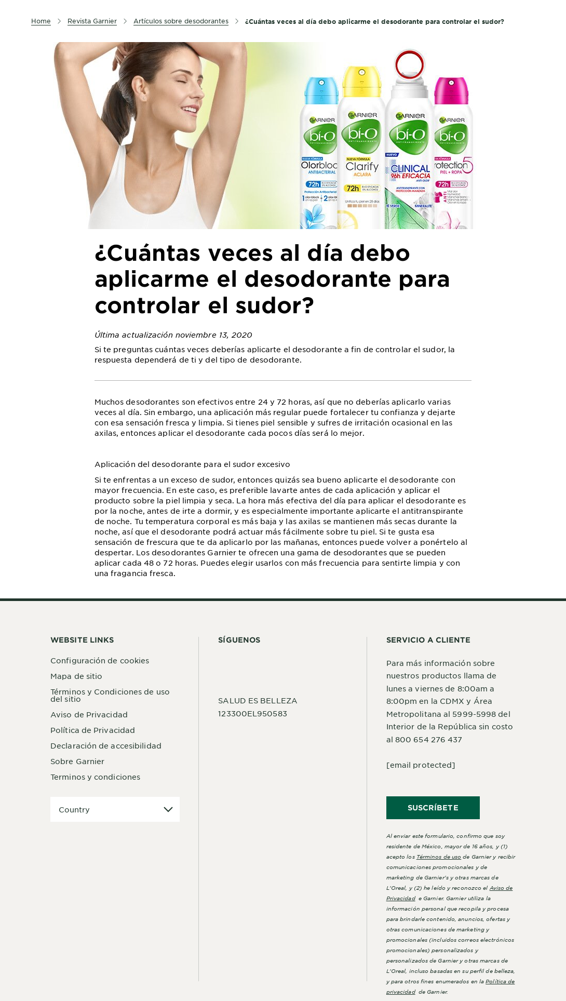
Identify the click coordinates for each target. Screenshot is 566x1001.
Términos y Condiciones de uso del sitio (110, 695)
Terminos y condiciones (95, 776)
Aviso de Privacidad (89, 714)
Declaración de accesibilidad (105, 745)
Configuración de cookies (99, 660)
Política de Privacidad (92, 730)
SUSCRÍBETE (433, 807)
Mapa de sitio (76, 675)
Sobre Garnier (77, 761)
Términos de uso (439, 856)
